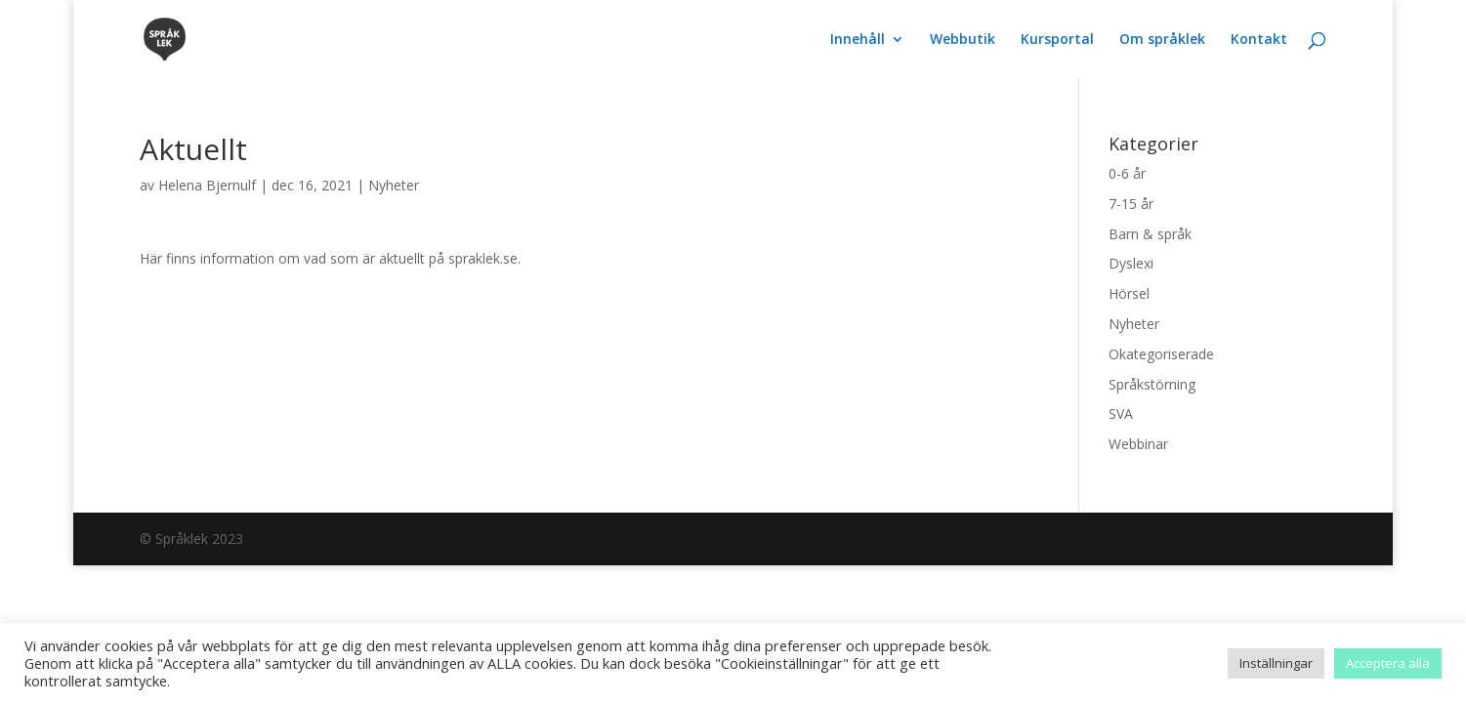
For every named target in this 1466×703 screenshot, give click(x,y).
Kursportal (1057, 40)
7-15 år (1131, 203)
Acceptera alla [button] (1388, 663)
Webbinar (1138, 443)
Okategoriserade (1161, 354)
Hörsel (1129, 293)
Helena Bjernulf (207, 185)
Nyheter (393, 185)
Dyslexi (1131, 263)
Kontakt (1259, 40)
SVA (1121, 413)
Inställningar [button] (1276, 663)
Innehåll (857, 40)
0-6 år (1127, 173)
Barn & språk (1150, 234)
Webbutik (962, 40)
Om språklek (1162, 40)
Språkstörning (1152, 384)
